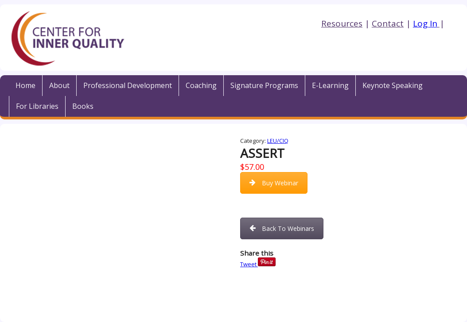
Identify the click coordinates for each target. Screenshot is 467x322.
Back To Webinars (281, 228)
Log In (425, 23)
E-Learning (330, 85)
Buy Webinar (273, 183)
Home (25, 85)
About (59, 85)
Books (82, 106)
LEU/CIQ (277, 141)
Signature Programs (264, 85)
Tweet (248, 264)
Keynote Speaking (392, 85)
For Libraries (37, 106)
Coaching (201, 85)
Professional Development (127, 85)
